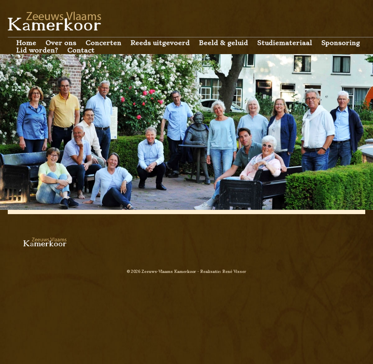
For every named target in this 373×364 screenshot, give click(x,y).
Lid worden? (37, 50)
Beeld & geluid (223, 43)
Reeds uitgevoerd (160, 43)
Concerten (103, 43)
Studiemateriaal (284, 43)
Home (26, 43)
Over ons (60, 43)
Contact (80, 50)
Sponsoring (340, 43)
